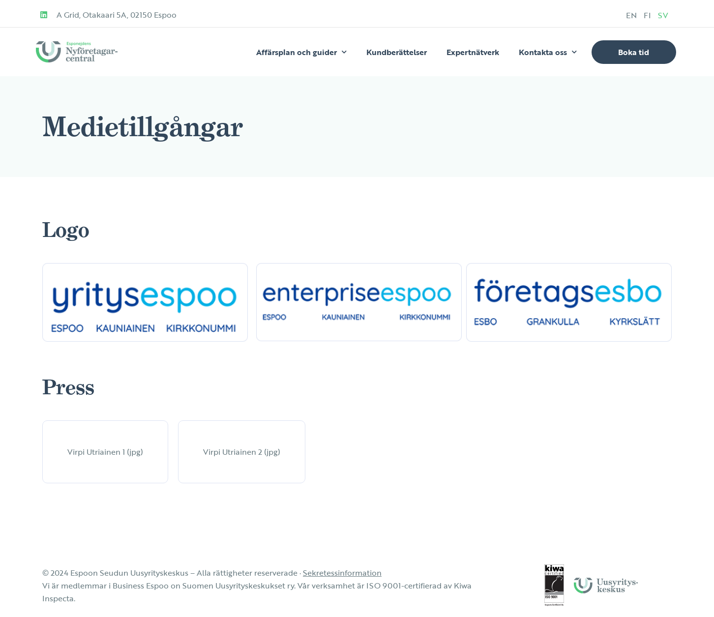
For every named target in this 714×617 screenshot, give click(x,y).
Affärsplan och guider (301, 51)
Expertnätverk (472, 52)
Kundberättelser (396, 52)
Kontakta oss (548, 51)
